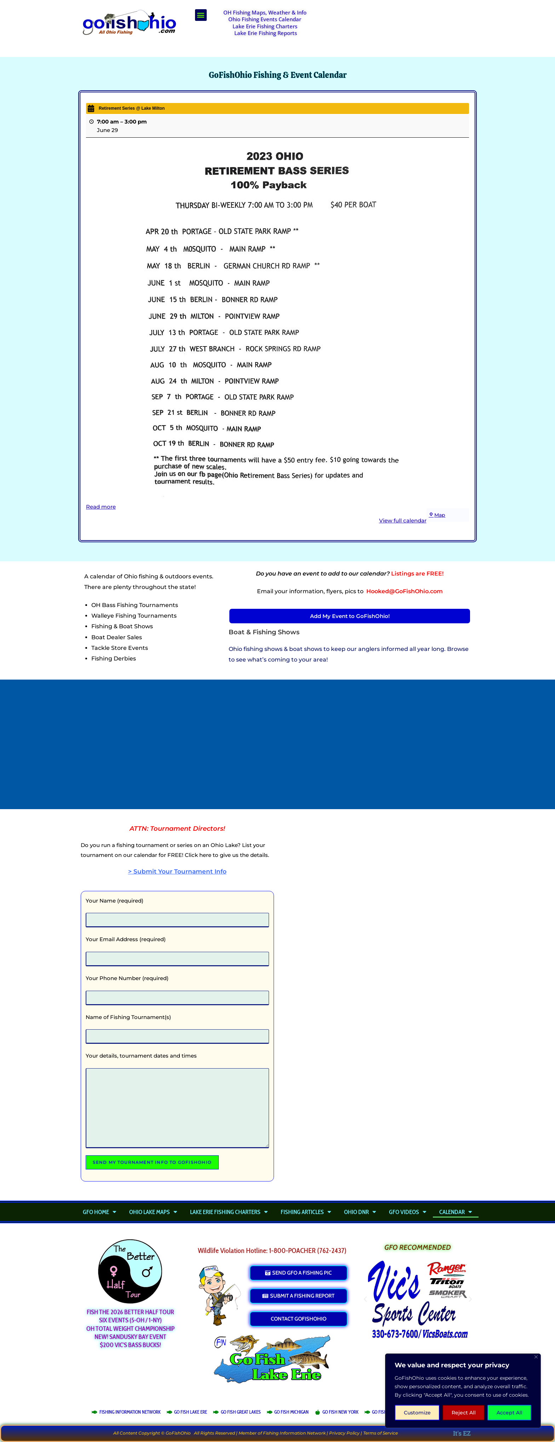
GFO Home (99, 1212)
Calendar (455, 1212)
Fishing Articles (306, 1212)
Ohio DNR (360, 1212)
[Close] (536, 1356)
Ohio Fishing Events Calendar (264, 19)
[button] (201, 15)
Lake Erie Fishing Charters (265, 26)
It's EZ (462, 1433)
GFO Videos (408, 1212)
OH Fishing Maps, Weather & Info (265, 12)
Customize (417, 1412)
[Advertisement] (400, 27)
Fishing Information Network (294, 1433)
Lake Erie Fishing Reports (265, 32)
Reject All (464, 1412)
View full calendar (403, 520)
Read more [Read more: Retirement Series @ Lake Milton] (101, 506)
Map (437, 515)
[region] (463, 1391)
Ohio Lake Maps (153, 1212)
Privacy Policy (344, 1433)
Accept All (509, 1412)
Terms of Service (380, 1433)
